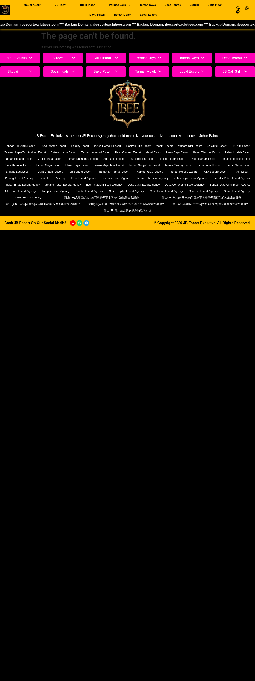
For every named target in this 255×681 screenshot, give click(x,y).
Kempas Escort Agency (116, 178)
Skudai (194, 4)
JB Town (63, 5)
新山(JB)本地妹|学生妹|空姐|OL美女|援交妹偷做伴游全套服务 (211, 204)
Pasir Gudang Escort (128, 152)
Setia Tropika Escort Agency (126, 191)
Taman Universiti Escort (96, 152)
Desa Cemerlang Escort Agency (185, 184)
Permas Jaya (120, 5)
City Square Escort (215, 171)
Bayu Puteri (97, 14)
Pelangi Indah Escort (237, 152)
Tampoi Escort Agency (56, 191)
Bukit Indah (90, 5)
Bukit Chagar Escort (50, 171)
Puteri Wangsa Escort (206, 152)
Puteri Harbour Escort (107, 146)
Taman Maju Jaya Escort (108, 165)
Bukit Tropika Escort (142, 158)
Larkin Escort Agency (52, 178)
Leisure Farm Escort (172, 158)
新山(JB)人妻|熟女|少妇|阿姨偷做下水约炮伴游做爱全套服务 (101, 197)
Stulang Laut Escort (18, 171)
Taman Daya (148, 4)
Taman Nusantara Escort (82, 158)
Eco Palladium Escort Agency (104, 184)
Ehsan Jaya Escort (77, 165)
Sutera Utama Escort (64, 152)
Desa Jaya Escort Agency (144, 184)
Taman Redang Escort (19, 158)
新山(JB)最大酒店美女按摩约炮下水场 (127, 210)
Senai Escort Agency (237, 191)
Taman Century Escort (178, 165)
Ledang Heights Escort (236, 158)
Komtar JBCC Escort (150, 171)
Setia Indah (215, 4)
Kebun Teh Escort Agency (152, 178)
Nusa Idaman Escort (53, 146)
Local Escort (148, 14)
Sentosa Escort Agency (203, 191)
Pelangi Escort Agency (19, 178)
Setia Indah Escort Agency (166, 191)
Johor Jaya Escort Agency (190, 178)
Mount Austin (35, 5)
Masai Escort (153, 152)
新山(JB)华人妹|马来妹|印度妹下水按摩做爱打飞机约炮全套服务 (201, 197)
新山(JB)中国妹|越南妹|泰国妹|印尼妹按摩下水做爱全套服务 (43, 204)
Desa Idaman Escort (203, 158)
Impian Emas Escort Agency (22, 184)
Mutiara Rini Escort (190, 146)
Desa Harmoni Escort (18, 165)
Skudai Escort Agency (89, 191)
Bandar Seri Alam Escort (20, 146)
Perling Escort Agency (27, 197)
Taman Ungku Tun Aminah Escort (25, 152)
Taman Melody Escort (183, 171)
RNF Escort (242, 171)
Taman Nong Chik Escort (144, 165)
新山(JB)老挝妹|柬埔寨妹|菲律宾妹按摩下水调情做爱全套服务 (126, 204)
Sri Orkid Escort (216, 146)
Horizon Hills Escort (138, 146)
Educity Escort (80, 146)
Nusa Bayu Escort (177, 152)
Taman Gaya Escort (48, 165)
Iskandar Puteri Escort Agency (231, 178)
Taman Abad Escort (209, 165)
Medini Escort (164, 146)
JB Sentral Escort (80, 171)
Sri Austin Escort (113, 158)
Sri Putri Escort (241, 146)
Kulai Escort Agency (83, 178)
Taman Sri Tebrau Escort (114, 171)
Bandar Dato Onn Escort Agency (230, 184)
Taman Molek (122, 14)
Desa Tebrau (172, 4)
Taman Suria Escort (238, 165)
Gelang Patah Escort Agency (63, 184)
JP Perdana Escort (49, 158)
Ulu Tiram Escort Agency (20, 191)
